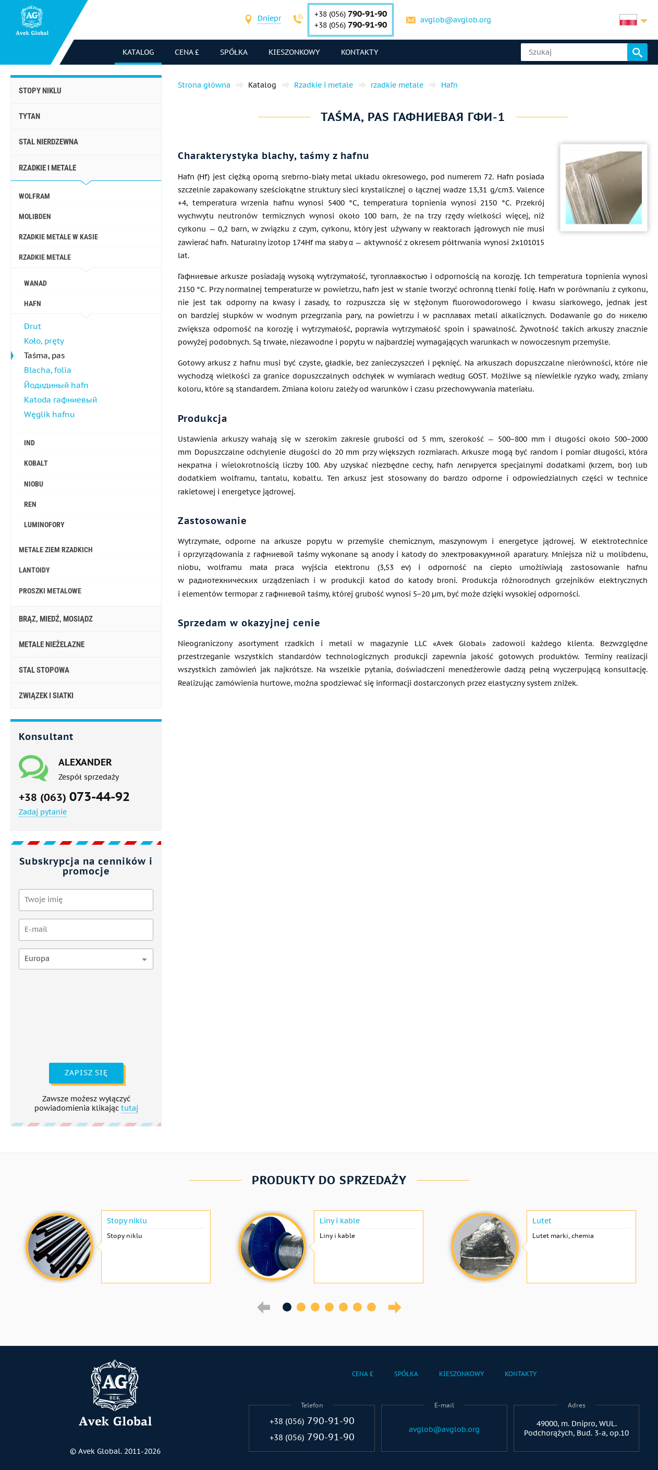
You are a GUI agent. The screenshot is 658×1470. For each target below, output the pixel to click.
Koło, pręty (44, 341)
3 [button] (315, 1307)
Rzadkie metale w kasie (58, 237)
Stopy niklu (40, 90)
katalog (138, 52)
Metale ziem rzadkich (56, 549)
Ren (30, 504)
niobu (33, 484)
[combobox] (269, 20)
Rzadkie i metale (47, 168)
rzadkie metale (45, 257)
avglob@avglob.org (455, 20)
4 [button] (329, 1307)
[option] (116, 1246)
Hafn (32, 303)
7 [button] (371, 1307)
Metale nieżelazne (51, 644)
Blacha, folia (47, 370)
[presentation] (61, 1014)
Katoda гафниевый (60, 400)
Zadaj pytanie (43, 812)
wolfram (34, 196)
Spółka (234, 52)
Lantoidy (34, 570)
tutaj (129, 1108)
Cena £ (187, 52)
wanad (35, 283)
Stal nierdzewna (48, 142)
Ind (29, 443)
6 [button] (357, 1307)
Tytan (29, 116)
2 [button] (301, 1307)
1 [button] (287, 1307)
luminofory (44, 524)
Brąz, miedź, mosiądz (56, 619)
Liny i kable (340, 1220)
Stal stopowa (44, 670)
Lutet (542, 1220)
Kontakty (360, 52)
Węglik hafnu (49, 414)
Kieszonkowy (294, 52)
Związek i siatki (46, 695)
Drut (32, 326)
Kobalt (36, 463)
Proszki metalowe (50, 591)
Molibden (35, 216)
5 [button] (343, 1307)
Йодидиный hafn (56, 385)
